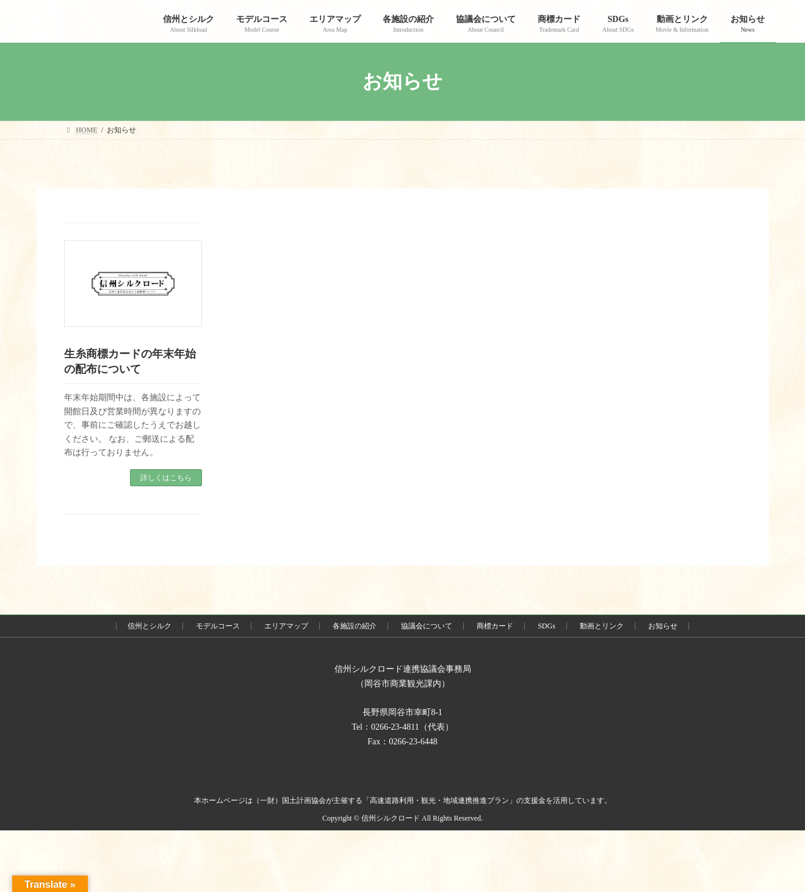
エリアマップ (286, 626)
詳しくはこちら (166, 477)
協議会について (426, 626)
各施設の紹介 (355, 626)
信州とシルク (149, 626)
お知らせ (662, 626)
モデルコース (218, 626)
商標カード (495, 626)
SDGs (546, 626)
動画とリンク (602, 626)
